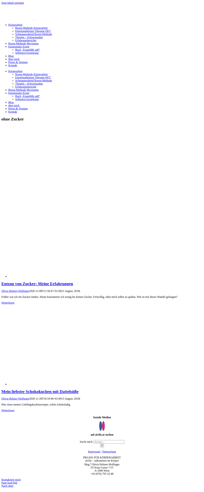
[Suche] (102, 445)
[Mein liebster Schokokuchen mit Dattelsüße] (60, 384)
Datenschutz (109, 451)
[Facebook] (100, 426)
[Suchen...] (109, 442)
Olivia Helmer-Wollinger (15, 291)
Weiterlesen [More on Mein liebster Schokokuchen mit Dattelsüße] (7, 410)
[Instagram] (103, 426)
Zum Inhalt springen (12, 2)
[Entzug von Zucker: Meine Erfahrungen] (106, 276)
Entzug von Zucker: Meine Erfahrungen (37, 283)
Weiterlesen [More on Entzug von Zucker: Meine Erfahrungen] (7, 302)
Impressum (94, 451)
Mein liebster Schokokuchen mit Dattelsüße (39, 391)
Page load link (9, 482)
